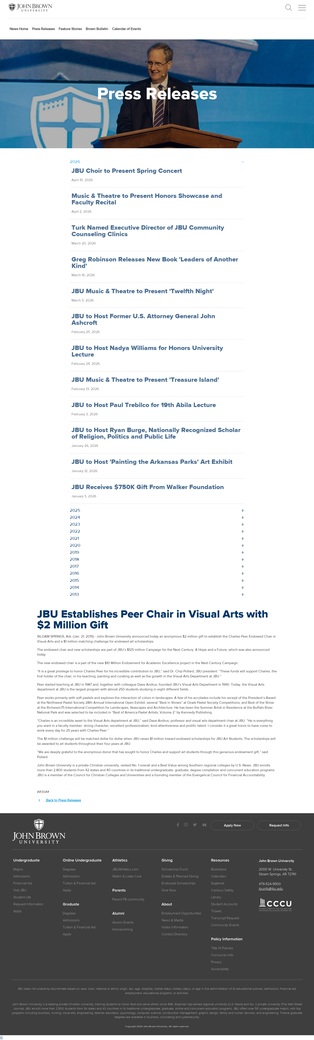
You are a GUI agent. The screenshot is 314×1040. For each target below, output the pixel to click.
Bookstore (218, 869)
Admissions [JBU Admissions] (21, 876)
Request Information (28, 904)
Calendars (218, 876)
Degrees (69, 869)
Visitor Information (175, 927)
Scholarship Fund (175, 869)
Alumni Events (122, 922)
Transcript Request (225, 918)
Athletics (120, 860)
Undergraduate (26, 860)
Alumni (118, 913)
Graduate (71, 904)
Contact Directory (175, 934)
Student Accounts (224, 904)
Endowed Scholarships (179, 883)
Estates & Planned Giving (180, 876)
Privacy (216, 962)
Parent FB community (128, 899)
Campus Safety (222, 890)
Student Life (22, 897)
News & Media (172, 920)
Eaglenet (217, 883)
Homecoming (122, 929)
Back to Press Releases (60, 800)
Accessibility (220, 969)
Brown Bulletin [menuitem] (97, 29)
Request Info (279, 825)
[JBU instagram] (185, 825)
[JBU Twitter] (195, 825)
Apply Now (232, 825)
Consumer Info (222, 955)
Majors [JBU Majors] (18, 869)
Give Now (169, 890)
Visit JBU (19, 890)
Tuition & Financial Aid (79, 883)
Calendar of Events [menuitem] (126, 29)
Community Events (225, 925)
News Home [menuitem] (19, 29)
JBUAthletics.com (125, 869)
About (167, 904)
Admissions (71, 876)
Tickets (216, 911)
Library (216, 897)
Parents (119, 890)
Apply (17, 911)
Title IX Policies (222, 948)
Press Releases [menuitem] (43, 29)
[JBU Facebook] (177, 825)
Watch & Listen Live (126, 876)
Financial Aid (22, 883)
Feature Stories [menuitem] (70, 29)
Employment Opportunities (181, 913)
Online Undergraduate (82, 860)
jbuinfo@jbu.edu (271, 889)
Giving (167, 860)
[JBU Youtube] (204, 825)
